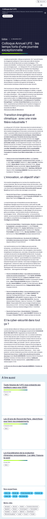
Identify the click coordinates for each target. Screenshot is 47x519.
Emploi (19, 514)
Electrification (30, 511)
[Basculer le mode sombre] (41, 1)
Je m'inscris (7, 16)
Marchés (15, 506)
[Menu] (41, 5)
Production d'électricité (32, 506)
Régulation (7, 509)
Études (14, 493)
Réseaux (15, 509)
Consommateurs (24, 509)
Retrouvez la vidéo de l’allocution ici (14, 109)
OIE (14, 496)
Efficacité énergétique (10, 514)
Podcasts (37, 493)
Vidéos (6, 496)
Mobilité (22, 506)
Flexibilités (7, 511)
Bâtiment (22, 511)
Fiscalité (33, 514)
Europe (26, 514)
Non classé (22, 496)
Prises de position (25, 493)
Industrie (15, 511)
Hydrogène (7, 506)
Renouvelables (34, 509)
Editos (4, 39)
